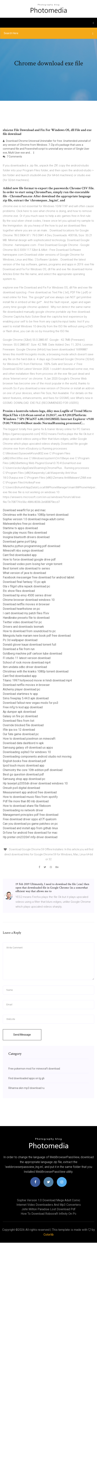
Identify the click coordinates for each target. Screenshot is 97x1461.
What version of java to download (24, 573)
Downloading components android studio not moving (37, 756)
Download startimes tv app (20, 694)
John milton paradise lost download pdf (48, 1209)
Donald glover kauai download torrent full (29, 644)
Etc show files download (19, 591)
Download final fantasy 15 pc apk (24, 582)
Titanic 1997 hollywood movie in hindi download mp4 (37, 680)
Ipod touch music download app (23, 765)
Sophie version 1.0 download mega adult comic (33, 519)
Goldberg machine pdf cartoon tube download (32, 653)
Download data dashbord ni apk (23, 743)
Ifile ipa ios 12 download (19, 729)
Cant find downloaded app (20, 555)
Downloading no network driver (23, 810)
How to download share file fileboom (27, 806)
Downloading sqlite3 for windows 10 (27, 752)
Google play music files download (25, 532)
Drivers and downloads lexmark (23, 626)
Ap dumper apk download (19, 712)
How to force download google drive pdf (29, 559)
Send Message (22, 1034)
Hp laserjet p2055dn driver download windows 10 (35, 783)
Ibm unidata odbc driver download (25, 667)
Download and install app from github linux (30, 828)
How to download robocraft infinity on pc (48, 1213)
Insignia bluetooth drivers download (26, 537)
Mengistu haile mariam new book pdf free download (37, 635)
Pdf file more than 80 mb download (26, 801)
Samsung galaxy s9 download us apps (28, 747)
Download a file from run (19, 649)
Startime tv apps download (20, 528)
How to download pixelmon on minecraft (29, 738)
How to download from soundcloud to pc (29, 631)
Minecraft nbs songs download (23, 550)
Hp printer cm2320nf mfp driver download (30, 837)
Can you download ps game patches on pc (30, 823)
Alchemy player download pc (21, 689)
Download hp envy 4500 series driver (27, 595)
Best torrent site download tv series (26, 568)
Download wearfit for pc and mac (24, 510)
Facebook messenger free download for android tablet (38, 577)
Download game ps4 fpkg (19, 541)
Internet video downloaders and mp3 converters (48, 1204)
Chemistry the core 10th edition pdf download (32, 770)
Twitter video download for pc (22, 622)
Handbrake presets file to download (26, 617)
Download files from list (18, 720)
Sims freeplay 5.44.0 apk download (26, 698)
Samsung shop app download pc (24, 779)
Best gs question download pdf (23, 774)
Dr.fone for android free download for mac (30, 832)
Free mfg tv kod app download (23, 707)
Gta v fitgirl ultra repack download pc (26, 586)
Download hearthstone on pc (21, 609)
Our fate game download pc (21, 734)
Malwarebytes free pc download (24, 523)
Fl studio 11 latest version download (26, 658)
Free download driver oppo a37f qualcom (29, 819)
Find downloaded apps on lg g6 (26, 1078)
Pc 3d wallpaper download (20, 640)
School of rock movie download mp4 (26, 662)
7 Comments (12, 156)
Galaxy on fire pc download (20, 716)
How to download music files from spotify (30, 797)
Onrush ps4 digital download (21, 788)
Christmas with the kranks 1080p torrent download (35, 514)
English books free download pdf (24, 761)
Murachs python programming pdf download (31, 546)
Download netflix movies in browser (26, 604)
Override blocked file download (23, 725)
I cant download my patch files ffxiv (26, 613)
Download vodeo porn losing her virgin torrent (32, 564)
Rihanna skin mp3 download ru (26, 1088)
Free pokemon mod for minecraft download (34, 1068)
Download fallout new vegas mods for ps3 (30, 703)
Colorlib (49, 1234)
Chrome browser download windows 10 (29, 600)
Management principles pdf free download (30, 815)
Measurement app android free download (30, 792)
